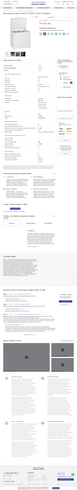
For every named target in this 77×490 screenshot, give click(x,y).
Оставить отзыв (8, 206)
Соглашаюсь (55, 488)
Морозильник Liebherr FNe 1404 (23, 291)
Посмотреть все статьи (65, 116)
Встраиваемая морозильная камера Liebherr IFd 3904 (29, 312)
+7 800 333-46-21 (8, 4)
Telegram (15, 1)
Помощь (43, 476)
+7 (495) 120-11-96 (65, 149)
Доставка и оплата (32, 475)
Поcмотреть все (66, 302)
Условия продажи (45, 484)
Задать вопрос (65, 299)
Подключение (31, 476)
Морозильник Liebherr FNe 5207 (23, 302)
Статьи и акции (57, 1)
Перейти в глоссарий (32, 244)
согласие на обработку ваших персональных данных (27, 488)
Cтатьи (29, 481)
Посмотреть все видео (67, 337)
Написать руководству (65, 479)
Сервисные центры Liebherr (33, 479)
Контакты (44, 479)
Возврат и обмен (45, 478)
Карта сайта (59, 484)
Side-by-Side (70, 7)
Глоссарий (44, 475)
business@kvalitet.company (64, 476)
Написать (65, 153)
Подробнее (65, 140)
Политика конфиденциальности (34, 484)
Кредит (29, 478)
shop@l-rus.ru (61, 474)
